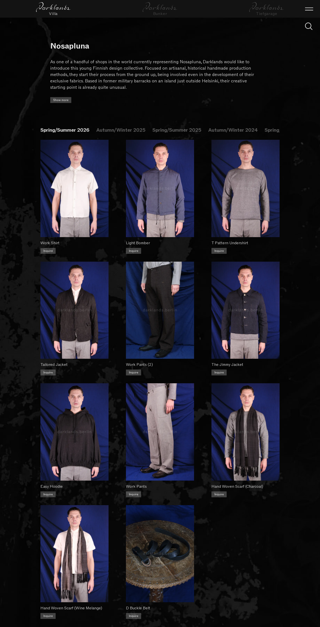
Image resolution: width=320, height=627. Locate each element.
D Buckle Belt (139, 600)
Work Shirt (50, 241)
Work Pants (137, 480)
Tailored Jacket (54, 360)
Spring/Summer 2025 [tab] (176, 130)
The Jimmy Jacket (229, 360)
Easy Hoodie (51, 480)
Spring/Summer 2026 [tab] (64, 130)
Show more (60, 100)
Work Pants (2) (140, 360)
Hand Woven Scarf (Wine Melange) (71, 600)
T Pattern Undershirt (231, 241)
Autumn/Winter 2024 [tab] (233, 130)
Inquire (48, 249)
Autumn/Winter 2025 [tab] (121, 130)
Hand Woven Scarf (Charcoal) (239, 480)
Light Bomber (139, 241)
